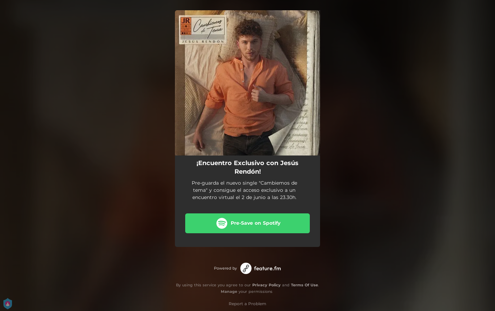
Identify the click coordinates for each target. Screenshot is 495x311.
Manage (229, 291)
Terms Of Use (304, 285)
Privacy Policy (266, 285)
